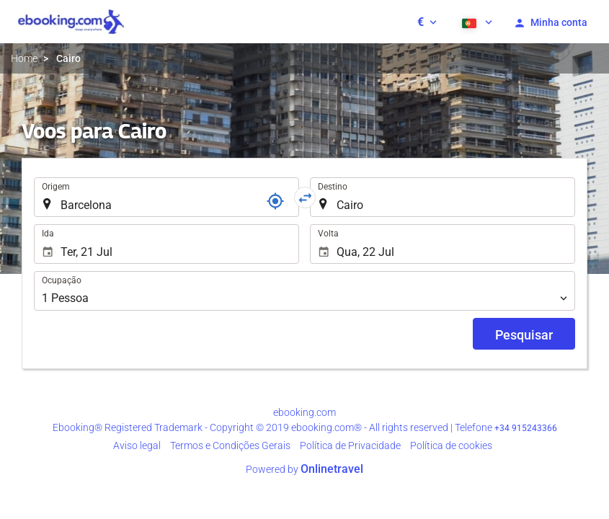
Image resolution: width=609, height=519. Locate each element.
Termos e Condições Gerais (230, 445)
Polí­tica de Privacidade (350, 445)
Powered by (304, 469)
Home (24, 58)
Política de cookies (451, 445)
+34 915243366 (525, 428)
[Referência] (275, 201)
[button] (427, 21)
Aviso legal (137, 445)
